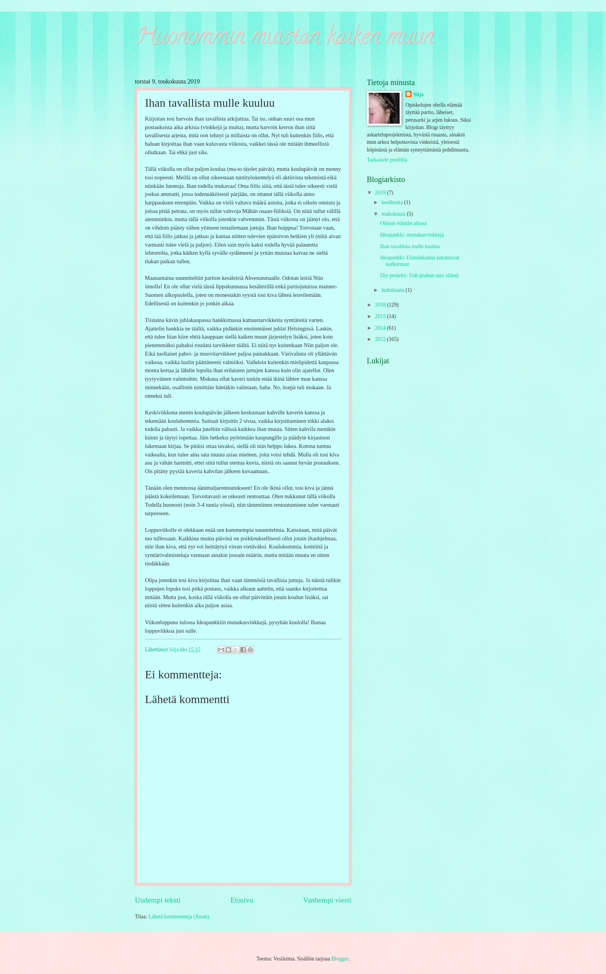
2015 (381, 316)
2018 (381, 305)
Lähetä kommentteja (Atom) (178, 917)
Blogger (339, 959)
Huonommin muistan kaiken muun (284, 38)
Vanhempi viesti (327, 900)
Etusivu (241, 900)
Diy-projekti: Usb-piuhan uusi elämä (419, 275)
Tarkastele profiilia (387, 160)
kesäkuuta (392, 202)
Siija (418, 94)
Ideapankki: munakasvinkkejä (412, 235)
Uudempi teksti (158, 900)
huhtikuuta (393, 290)
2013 (381, 339)
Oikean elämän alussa (403, 223)
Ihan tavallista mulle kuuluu (409, 246)
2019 (381, 193)
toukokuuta (394, 214)
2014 (381, 328)
